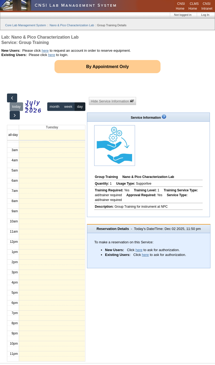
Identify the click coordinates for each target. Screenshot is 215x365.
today (16, 107)
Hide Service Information (112, 101)
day (80, 107)
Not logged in (183, 14)
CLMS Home (193, 6)
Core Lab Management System (25, 25)
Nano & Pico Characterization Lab (72, 25)
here (45, 51)
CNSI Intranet (206, 6)
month (54, 107)
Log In (205, 14)
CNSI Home (180, 6)
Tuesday (52, 127)
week (68, 107)
